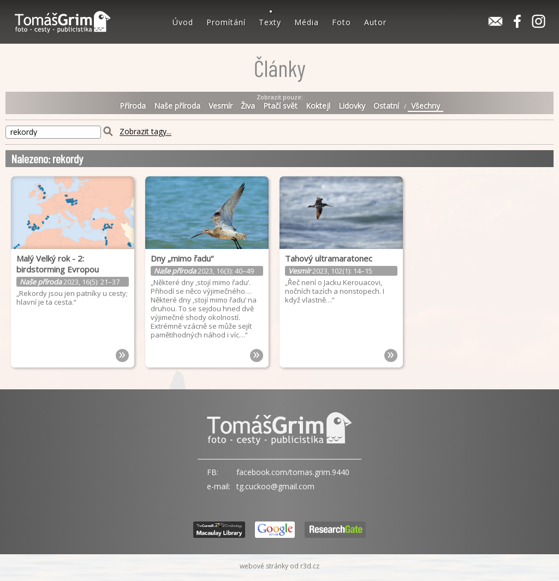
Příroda (133, 106)
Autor (375, 22)
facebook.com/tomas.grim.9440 (292, 472)
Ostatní (386, 106)
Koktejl (318, 106)
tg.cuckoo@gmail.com (275, 486)
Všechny (425, 106)
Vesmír (221, 106)
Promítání (226, 22)
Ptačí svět (280, 106)
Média (306, 22)
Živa (248, 106)
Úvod (183, 22)
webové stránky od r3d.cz (279, 566)
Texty (270, 22)
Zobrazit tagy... (145, 132)
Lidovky (351, 106)
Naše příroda (177, 106)
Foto (341, 22)
